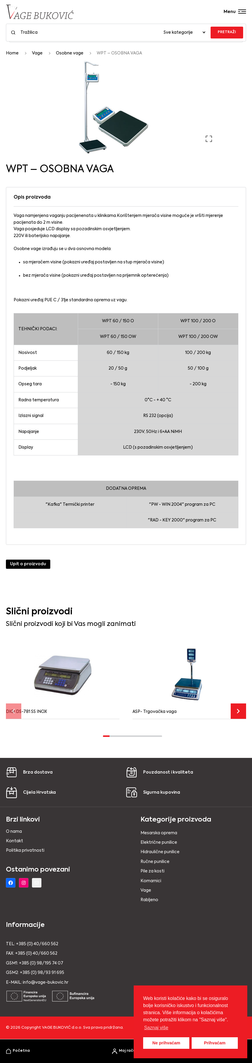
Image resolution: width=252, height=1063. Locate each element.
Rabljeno (149, 900)
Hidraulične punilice (160, 852)
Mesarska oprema (158, 833)
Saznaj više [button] (156, 1027)
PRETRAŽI (227, 32)
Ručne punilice (154, 862)
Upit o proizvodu (28, 564)
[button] (209, 139)
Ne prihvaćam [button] (166, 1043)
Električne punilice (158, 842)
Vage (37, 53)
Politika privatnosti (25, 850)
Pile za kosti (152, 871)
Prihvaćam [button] (214, 1043)
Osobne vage (69, 53)
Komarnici (150, 881)
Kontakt (14, 841)
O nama (14, 832)
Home (12, 53)
